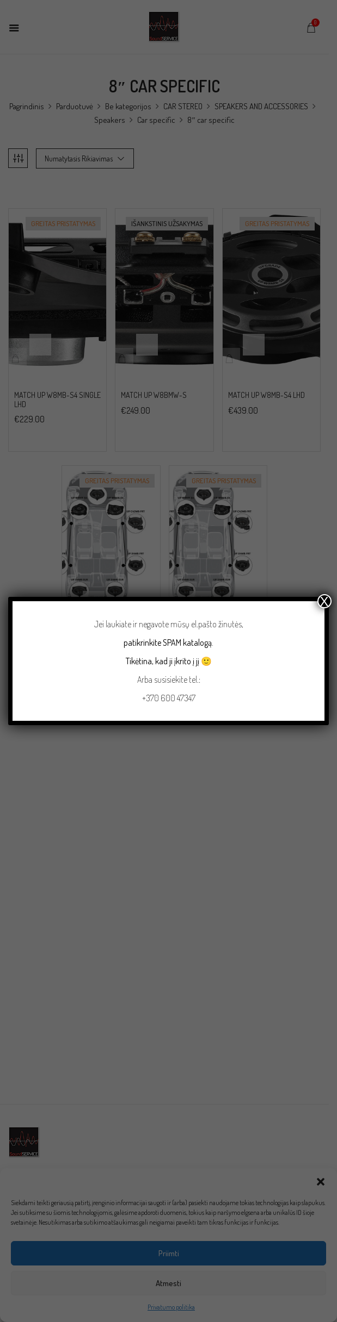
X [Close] (324, 601)
